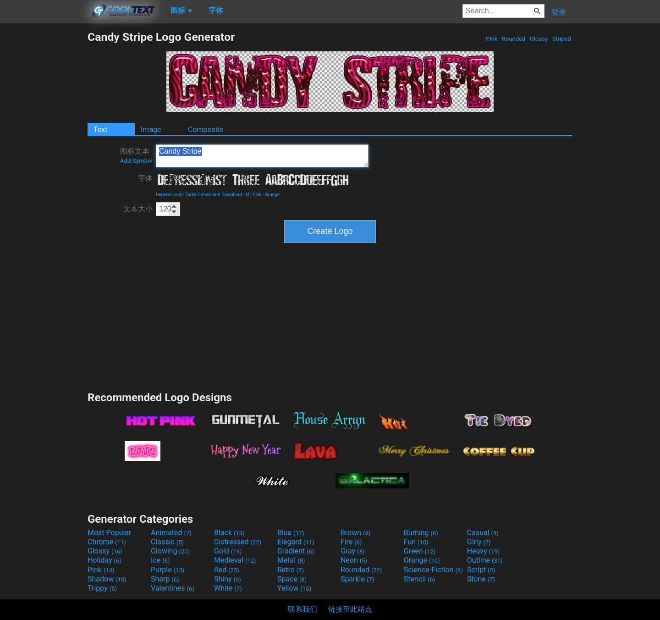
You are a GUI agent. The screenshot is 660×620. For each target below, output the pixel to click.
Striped (561, 38)
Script (481, 569)
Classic (167, 541)
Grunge (272, 194)
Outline (485, 560)
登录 (558, 12)
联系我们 (302, 609)
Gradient (295, 551)
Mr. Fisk (253, 194)
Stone (481, 579)
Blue (290, 532)
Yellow (294, 588)
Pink (491, 38)
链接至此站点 (350, 609)
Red (226, 569)
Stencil (419, 579)
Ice (160, 560)
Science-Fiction (433, 569)
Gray (352, 551)
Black (229, 532)
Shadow (107, 579)
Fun (416, 541)
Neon (354, 560)
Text (100, 129)
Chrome (107, 541)
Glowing (170, 551)
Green (420, 551)
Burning (421, 532)
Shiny (227, 579)
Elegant (295, 541)
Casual (483, 532)
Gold (228, 551)
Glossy (538, 38)
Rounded (513, 38)
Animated (171, 532)
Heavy (483, 551)
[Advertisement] (43, 167)
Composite (206, 129)
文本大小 (138, 209)
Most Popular (110, 532)
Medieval (235, 560)
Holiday (104, 560)
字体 (145, 178)
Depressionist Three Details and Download (199, 194)
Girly (479, 541)
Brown (355, 532)
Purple (167, 569)
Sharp (165, 579)
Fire (351, 541)
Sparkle (357, 579)
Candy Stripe (262, 155)
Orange (422, 560)
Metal (291, 560)
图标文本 (136, 155)
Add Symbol (136, 160)
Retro (290, 569)
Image (151, 129)
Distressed (237, 541)
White (228, 588)
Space (292, 579)
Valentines (172, 588)
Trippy (102, 588)
